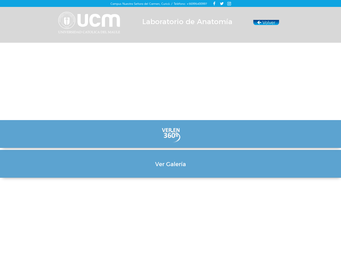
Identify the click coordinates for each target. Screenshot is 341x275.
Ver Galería (170, 164)
